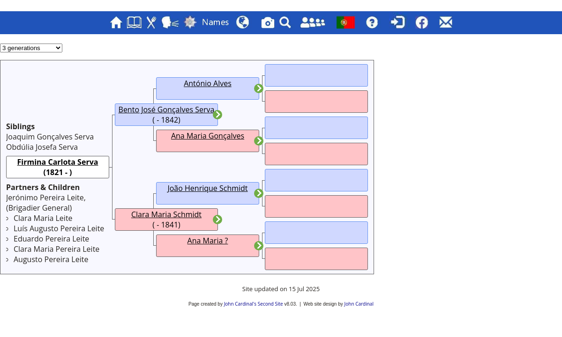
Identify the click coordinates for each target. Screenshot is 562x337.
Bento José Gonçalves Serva (167, 109)
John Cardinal (359, 303)
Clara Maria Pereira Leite (56, 249)
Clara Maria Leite (43, 218)
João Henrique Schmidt (207, 188)
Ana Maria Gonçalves (207, 136)
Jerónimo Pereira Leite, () (46, 202)
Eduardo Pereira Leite (51, 239)
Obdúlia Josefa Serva (42, 147)
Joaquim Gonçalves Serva (50, 137)
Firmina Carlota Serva (57, 162)
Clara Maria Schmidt (166, 214)
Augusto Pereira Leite (51, 259)
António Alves (208, 83)
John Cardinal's (240, 303)
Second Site (270, 303)
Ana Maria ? (207, 240)
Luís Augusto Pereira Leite (59, 228)
